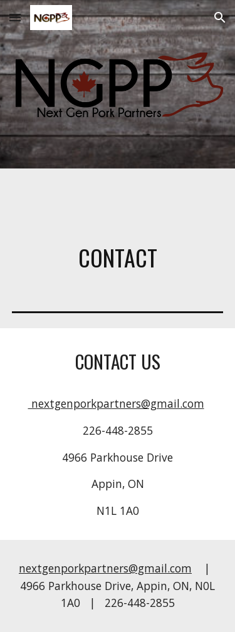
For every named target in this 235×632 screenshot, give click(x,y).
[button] (15, 17)
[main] (118, 257)
